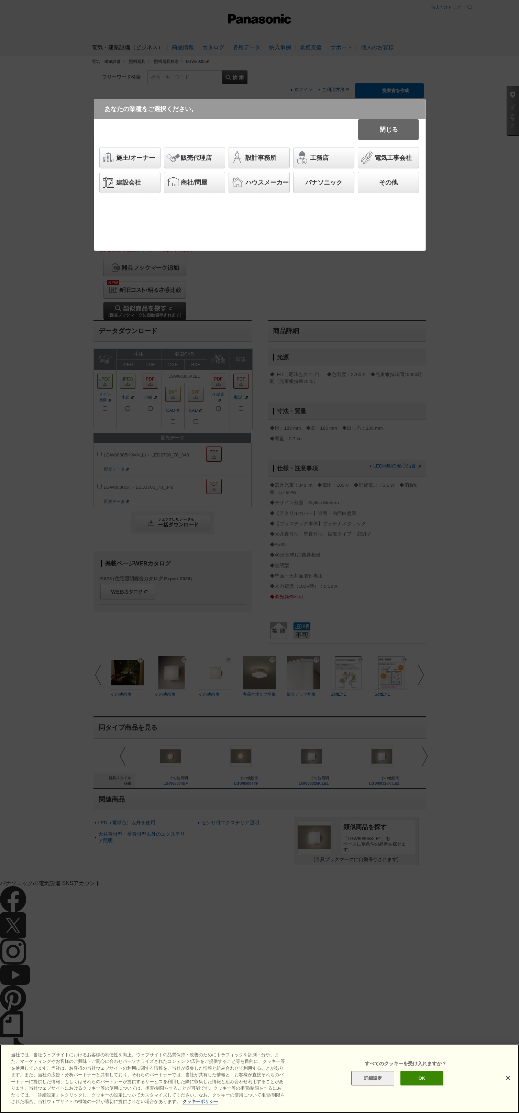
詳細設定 (373, 1078)
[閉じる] (508, 1078)
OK (422, 1078)
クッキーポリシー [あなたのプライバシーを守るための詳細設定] (200, 1101)
